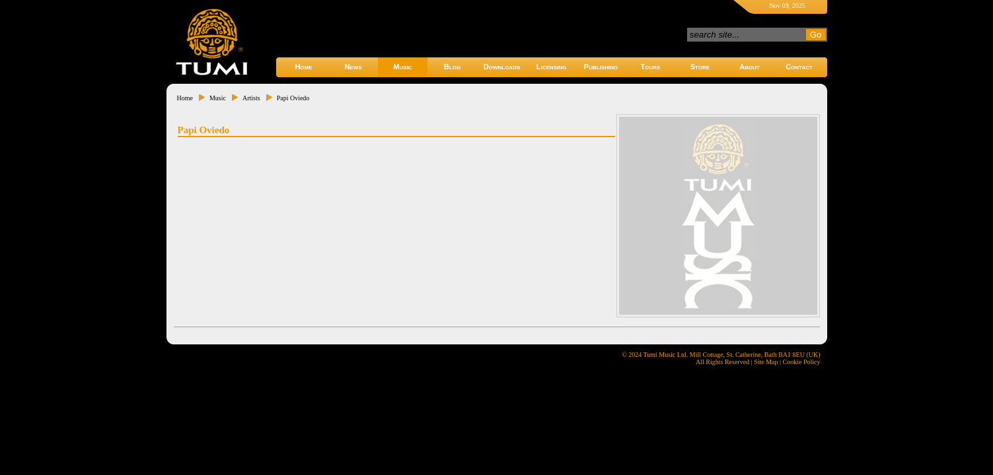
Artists (251, 98)
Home (303, 67)
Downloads (502, 67)
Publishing (601, 67)
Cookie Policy (802, 361)
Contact (799, 67)
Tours (651, 67)
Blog (452, 67)
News (352, 67)
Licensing (551, 67)
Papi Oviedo (293, 98)
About (749, 67)
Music (402, 67)
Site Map (766, 361)
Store (700, 67)
